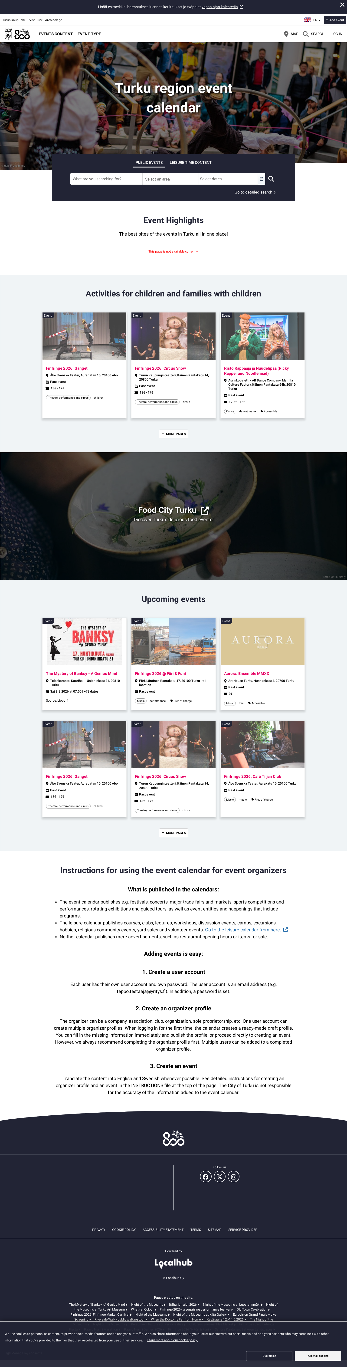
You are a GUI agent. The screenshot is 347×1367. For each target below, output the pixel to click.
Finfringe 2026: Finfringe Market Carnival (100, 1314)
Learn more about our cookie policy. (172, 1340)
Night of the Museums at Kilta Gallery (200, 1314)
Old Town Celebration (252, 1309)
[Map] (291, 34)
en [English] (312, 19)
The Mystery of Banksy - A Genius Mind (97, 1304)
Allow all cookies (318, 1355)
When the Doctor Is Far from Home (176, 1319)
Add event (336, 20)
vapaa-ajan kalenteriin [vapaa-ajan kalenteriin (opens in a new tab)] (220, 7)
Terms (195, 1230)
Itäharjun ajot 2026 (183, 1304)
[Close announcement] (342, 4)
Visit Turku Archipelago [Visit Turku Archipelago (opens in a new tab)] (45, 20)
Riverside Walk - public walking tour (120, 1319)
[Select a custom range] (261, 179)
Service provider (242, 1230)
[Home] (17, 34)
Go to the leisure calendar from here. (243, 930)
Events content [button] (56, 34)
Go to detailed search (253, 192)
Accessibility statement (163, 1230)
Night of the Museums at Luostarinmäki (232, 1304)
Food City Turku (167, 510)
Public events (149, 162)
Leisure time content (191, 162)
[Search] (314, 34)
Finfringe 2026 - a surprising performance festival (195, 1309)
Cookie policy (124, 1230)
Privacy (98, 1230)
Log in (336, 34)
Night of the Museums (147, 1304)
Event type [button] (89, 34)
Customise (269, 1355)
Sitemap (214, 1230)
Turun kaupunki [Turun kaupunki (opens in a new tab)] (13, 20)
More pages (176, 434)
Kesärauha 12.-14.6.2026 (225, 1319)
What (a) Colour (142, 1309)
